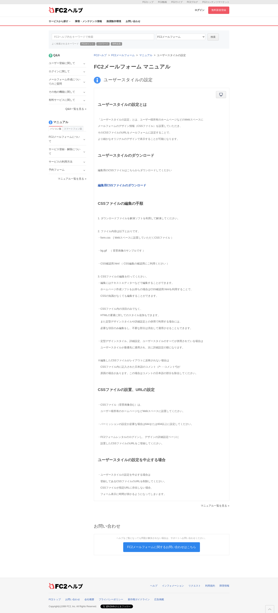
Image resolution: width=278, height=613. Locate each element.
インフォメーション (173, 585)
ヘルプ (153, 585)
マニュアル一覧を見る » (215, 505)
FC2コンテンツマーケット (215, 2)
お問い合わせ (133, 21)
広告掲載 (159, 599)
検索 (213, 36)
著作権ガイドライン (139, 599)
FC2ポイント (88, 44)
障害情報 (224, 585)
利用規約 (210, 585)
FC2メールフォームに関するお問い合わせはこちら (161, 547)
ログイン (199, 10)
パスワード (103, 44)
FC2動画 (162, 2)
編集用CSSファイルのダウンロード (122, 185)
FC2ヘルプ (100, 55)
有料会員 (116, 44)
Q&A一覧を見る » (75, 108)
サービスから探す (60, 21)
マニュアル (145, 55)
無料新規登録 (218, 10)
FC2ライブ (176, 2)
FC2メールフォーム (123, 55)
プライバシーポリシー (111, 599)
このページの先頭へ (270, 609)
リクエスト (194, 585)
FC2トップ (148, 2)
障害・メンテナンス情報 (88, 21)
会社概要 (89, 599)
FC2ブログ (192, 2)
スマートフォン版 (73, 128)
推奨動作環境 (113, 21)
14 (180, 37)
